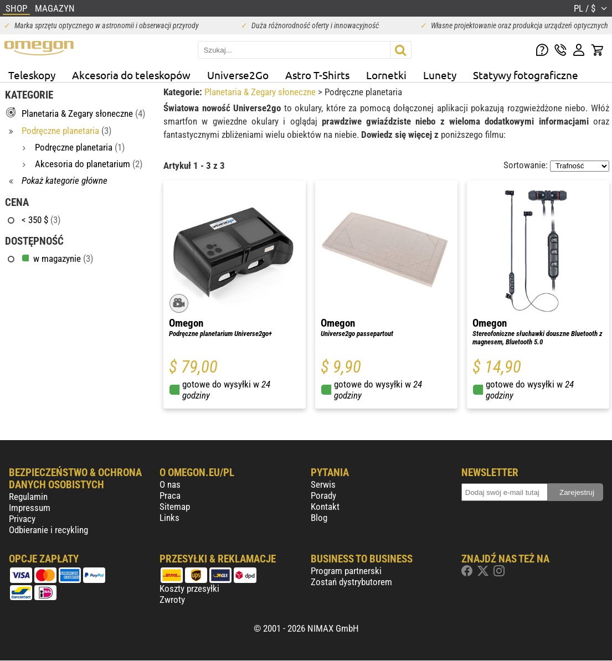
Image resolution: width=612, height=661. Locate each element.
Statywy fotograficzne (525, 74)
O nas (170, 484)
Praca (170, 495)
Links (169, 517)
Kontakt (325, 506)
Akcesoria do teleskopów (131, 74)
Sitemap (175, 506)
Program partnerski (346, 570)
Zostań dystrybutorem (351, 581)
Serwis (323, 484)
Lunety (439, 74)
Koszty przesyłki (189, 588)
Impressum (29, 507)
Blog (319, 517)
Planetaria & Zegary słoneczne (261, 91)
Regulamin (28, 496)
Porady (323, 495)
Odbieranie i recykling (48, 529)
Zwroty (172, 599)
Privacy (22, 518)
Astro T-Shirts (317, 74)
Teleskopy (31, 74)
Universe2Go (238, 74)
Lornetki (386, 74)
